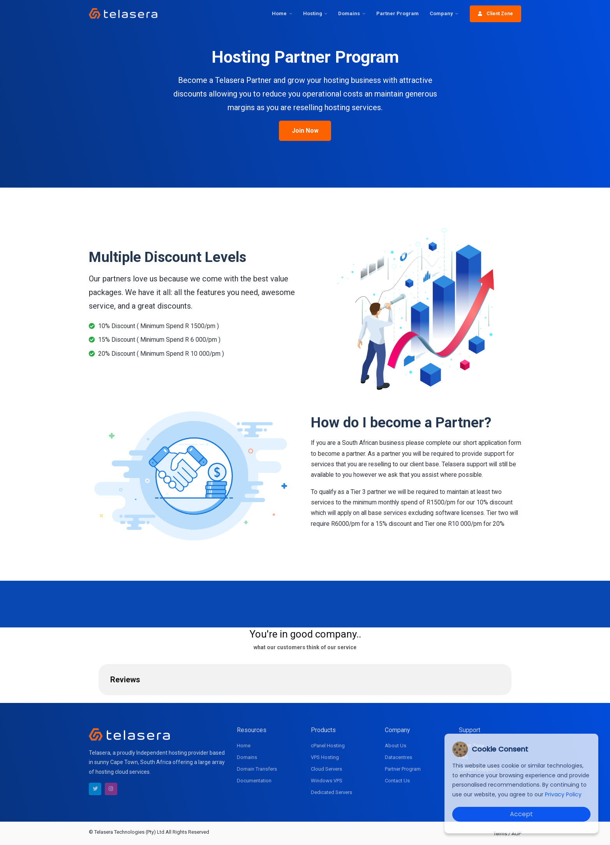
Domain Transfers (257, 769)
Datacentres (398, 757)
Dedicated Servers (331, 792)
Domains (349, 13)
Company (441, 13)
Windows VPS (326, 781)
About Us (395, 745)
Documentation (254, 781)
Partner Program (397, 13)
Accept (521, 814)
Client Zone (495, 13)
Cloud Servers (326, 769)
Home (279, 13)
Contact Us (397, 781)
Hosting (312, 13)
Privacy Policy (563, 794)
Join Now (305, 130)
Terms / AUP (507, 833)
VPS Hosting (325, 757)
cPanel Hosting (328, 745)
